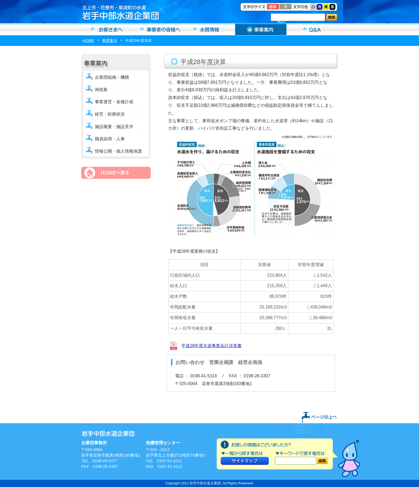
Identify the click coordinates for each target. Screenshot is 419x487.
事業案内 (260, 29)
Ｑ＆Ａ (312, 29)
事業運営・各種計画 (114, 102)
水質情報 (209, 29)
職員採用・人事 (110, 139)
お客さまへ (107, 29)
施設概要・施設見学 (114, 126)
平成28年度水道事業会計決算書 (211, 345)
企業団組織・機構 (112, 77)
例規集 (101, 89)
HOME (88, 40)
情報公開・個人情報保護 (118, 151)
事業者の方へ (158, 29)
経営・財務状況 (110, 114)
